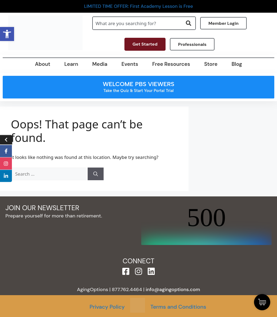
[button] (7, 34)
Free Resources (171, 64)
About (42, 64)
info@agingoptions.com (173, 289)
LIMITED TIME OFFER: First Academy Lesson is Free (138, 6)
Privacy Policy (107, 306)
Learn (71, 64)
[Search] (96, 174)
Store (210, 64)
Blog (237, 64)
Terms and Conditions (178, 306)
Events (129, 64)
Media (99, 64)
